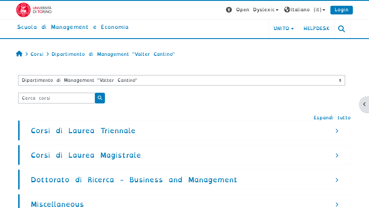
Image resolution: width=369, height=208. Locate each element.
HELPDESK (317, 28)
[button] (253, 9)
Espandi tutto (332, 117)
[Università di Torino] (34, 9)
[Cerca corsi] (56, 98)
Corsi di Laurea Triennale (83, 131)
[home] (73, 27)
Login (342, 9)
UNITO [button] (281, 28)
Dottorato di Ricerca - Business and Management (134, 180)
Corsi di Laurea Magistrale (86, 155)
